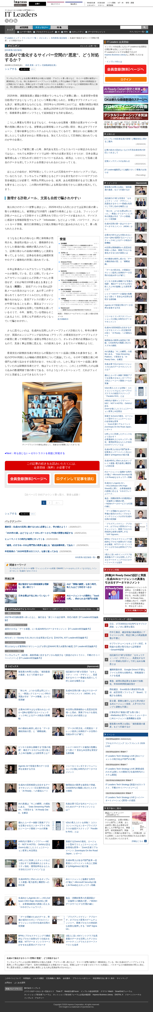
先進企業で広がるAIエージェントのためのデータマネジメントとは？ (81, 806)
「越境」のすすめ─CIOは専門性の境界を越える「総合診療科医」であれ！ (40, 545)
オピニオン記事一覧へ (89, 46)
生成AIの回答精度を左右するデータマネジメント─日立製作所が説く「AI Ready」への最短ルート (34, 788)
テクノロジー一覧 (29, 38)
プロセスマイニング (44, 32)
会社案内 (66, 978)
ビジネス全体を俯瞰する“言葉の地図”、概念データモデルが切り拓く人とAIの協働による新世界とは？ (34, 750)
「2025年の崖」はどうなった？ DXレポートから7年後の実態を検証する (39, 533)
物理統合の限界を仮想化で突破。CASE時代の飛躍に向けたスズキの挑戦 (81, 788)
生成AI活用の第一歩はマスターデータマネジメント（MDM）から (119, 226)
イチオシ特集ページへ (135, 610)
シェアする (11, 69)
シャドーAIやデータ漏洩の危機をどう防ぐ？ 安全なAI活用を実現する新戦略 (82, 750)
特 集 (59, 27)
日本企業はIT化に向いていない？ (34, 595)
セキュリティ (78, 32)
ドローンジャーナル (133, 995)
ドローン (101, 5)
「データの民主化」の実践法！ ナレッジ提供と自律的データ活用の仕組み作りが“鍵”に (82, 731)
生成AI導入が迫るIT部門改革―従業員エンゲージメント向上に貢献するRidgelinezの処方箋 (81, 863)
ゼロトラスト (32, 571)
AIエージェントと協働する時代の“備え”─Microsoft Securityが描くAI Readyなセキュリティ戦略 (81, 882)
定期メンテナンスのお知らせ (117, 161)
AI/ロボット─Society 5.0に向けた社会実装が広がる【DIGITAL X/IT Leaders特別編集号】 (47, 638)
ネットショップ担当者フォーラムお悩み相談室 (72, 995)
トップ (10, 29)
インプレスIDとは (114, 61)
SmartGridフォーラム (123, 991)
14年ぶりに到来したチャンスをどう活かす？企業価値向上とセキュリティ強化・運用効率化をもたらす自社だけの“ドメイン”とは (118, 439)
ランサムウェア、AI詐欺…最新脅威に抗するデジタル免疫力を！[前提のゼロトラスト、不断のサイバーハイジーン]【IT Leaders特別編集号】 (52, 656)
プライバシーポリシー (82, 978)
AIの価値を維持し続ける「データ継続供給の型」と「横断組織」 (118, 261)
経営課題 (24, 27)
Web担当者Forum (71, 991)
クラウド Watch (107, 991)
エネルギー (91, 5)
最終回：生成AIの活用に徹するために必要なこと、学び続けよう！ (36, 527)
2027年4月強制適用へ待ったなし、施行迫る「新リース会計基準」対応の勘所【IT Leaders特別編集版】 (51, 618)
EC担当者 (101, 3)
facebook (11, 21)
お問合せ (8, 983)
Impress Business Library (115, 55)
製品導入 (74, 4)
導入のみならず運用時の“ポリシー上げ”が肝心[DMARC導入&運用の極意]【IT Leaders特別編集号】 (51, 646)
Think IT (59, 991)
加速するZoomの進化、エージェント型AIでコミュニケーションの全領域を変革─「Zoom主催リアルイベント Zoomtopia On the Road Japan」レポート (82, 847)
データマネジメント (96, 32)
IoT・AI (120, 3)
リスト (32, 69)
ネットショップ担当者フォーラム (37, 995)
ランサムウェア (15, 568)
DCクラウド (55, 4)
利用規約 (26, 978)
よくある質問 (19, 983)
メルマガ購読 (38, 978)
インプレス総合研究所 (90, 991)
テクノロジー (41, 27)
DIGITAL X (119, 995)
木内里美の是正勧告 (59, 38)
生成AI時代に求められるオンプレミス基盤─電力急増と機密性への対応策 (34, 882)
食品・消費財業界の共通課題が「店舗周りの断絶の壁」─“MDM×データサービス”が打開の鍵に (81, 901)
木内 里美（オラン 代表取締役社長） (41, 65)
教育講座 (110, 5)
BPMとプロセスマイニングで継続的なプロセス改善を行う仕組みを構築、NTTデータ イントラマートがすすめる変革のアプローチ (118, 544)
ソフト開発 (111, 3)
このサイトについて (13, 978)
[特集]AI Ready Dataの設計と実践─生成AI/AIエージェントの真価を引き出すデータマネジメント (125, 579)
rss (15, 21)
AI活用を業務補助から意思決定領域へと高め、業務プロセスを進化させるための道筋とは (81, 712)
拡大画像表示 (63, 319)
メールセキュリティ (73, 568)
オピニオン (43, 38)
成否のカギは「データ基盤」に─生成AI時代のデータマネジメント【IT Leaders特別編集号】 (48, 629)
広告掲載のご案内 (53, 978)
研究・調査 (130, 3)
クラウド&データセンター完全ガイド (39, 991)
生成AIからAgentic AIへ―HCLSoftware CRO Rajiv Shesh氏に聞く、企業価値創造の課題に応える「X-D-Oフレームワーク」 (118, 488)
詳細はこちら (137, 841)
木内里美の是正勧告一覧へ (87, 557)
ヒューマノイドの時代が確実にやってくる (25, 539)
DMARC (60, 568)
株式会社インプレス (32, 988)
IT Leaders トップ (12, 38)
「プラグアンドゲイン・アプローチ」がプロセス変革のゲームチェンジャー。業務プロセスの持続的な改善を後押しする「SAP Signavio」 (81, 923)
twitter (7, 21)
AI (58, 32)
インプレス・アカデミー (34, 998)
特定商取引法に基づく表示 (103, 978)
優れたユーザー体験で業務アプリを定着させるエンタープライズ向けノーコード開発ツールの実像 (34, 825)
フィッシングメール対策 (45, 568)
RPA (66, 32)
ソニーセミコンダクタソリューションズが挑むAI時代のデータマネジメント (81, 769)
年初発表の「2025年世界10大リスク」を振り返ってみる (31, 551)
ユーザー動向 (26, 32)
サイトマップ (122, 978)
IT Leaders (21, 14)
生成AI (22, 571)
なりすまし (87, 568)
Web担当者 (91, 3)
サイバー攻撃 (28, 568)
